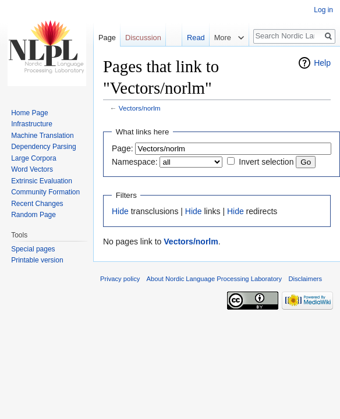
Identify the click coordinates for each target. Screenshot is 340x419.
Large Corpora (33, 158)
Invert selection (266, 161)
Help (322, 63)
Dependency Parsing (43, 147)
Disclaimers (305, 278)
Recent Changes (37, 204)
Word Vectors (32, 169)
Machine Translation (42, 136)
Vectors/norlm (140, 108)
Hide (120, 211)
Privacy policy (120, 278)
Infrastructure (31, 124)
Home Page (29, 113)
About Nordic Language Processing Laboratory (214, 278)
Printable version (37, 260)
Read (194, 37)
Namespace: (135, 161)
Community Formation (45, 192)
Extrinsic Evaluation (41, 181)
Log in (323, 10)
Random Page (33, 215)
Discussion (143, 37)
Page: (122, 148)
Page (107, 37)
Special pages (33, 249)
